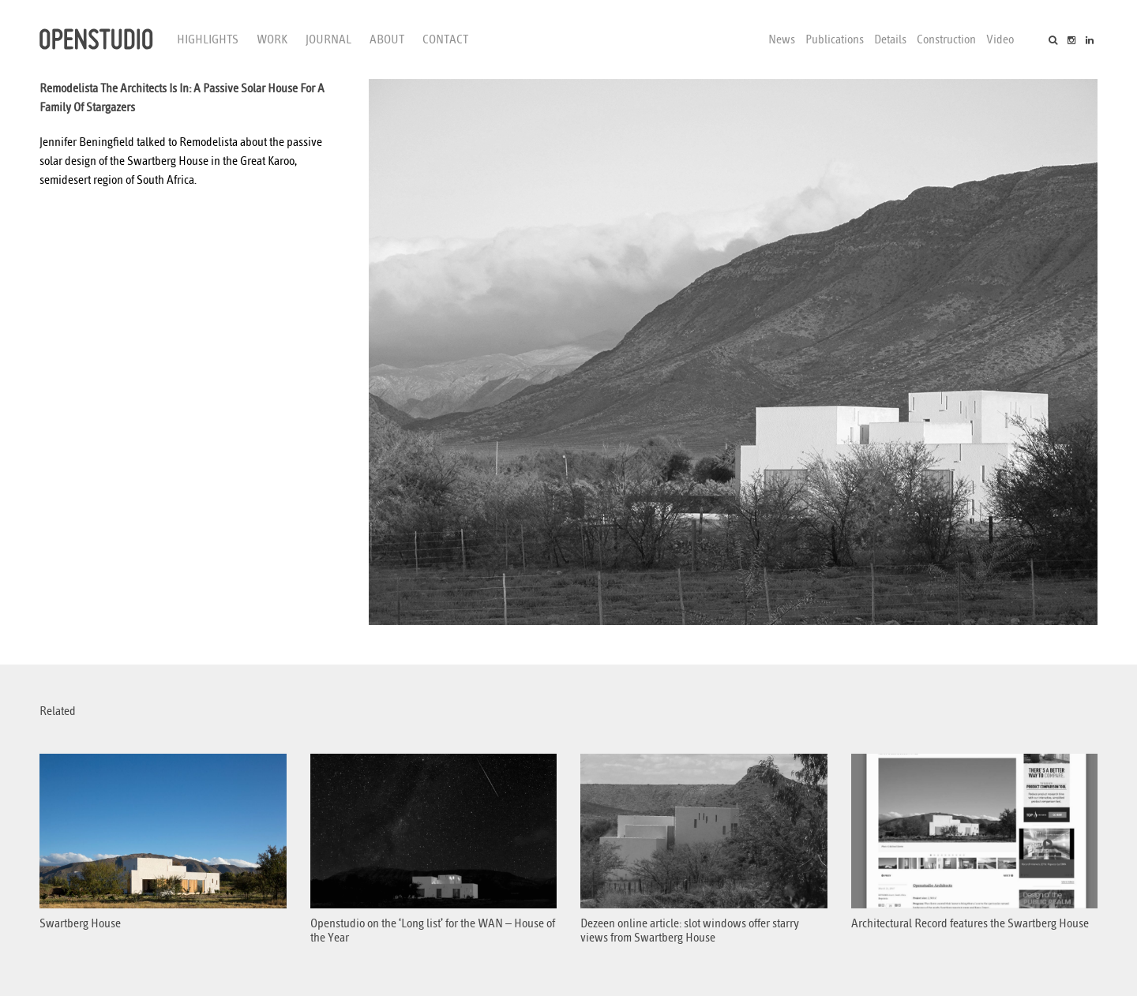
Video (1000, 39)
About (387, 39)
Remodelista (208, 142)
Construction (946, 39)
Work (272, 39)
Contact (445, 39)
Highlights (207, 39)
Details (890, 39)
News (781, 39)
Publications (834, 39)
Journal (328, 39)
